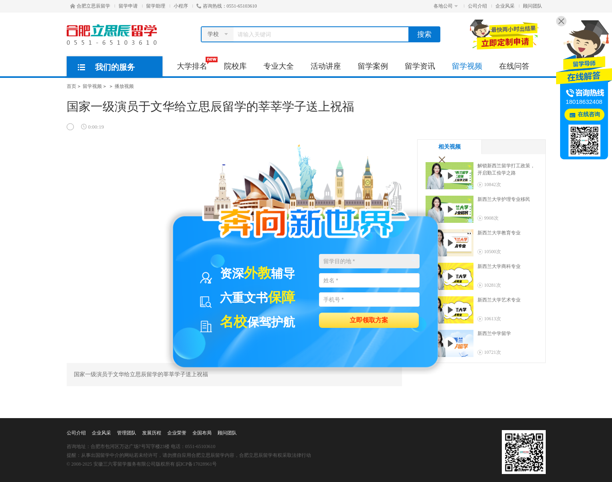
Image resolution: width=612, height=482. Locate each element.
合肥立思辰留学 (90, 6)
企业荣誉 (176, 433)
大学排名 (196, 63)
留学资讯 (420, 66)
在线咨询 (589, 114)
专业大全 (278, 66)
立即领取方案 (369, 319)
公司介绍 (477, 6)
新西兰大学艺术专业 (499, 300)
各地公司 (446, 6)
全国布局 (202, 433)
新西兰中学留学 (494, 333)
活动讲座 (326, 66)
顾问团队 (532, 6)
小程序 (181, 6)
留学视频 (467, 66)
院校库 (235, 66)
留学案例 (373, 66)
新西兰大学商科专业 (499, 266)
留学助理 (155, 6)
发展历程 (151, 433)
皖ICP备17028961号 (196, 464)
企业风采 (505, 6)
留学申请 (128, 6)
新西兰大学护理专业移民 (503, 199)
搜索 (424, 34)
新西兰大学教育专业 (499, 233)
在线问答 (514, 66)
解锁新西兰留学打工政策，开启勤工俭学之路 (506, 169)
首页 (71, 86)
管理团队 (126, 433)
